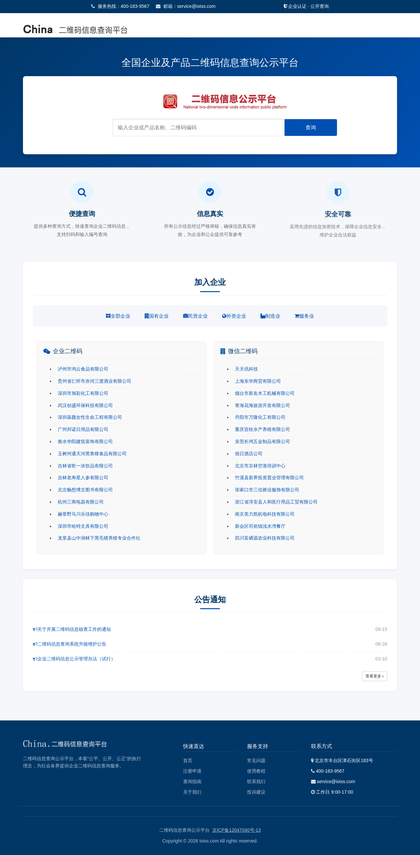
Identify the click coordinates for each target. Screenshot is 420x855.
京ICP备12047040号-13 (236, 830)
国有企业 (157, 316)
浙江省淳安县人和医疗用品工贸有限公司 (276, 501)
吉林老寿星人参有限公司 (83, 477)
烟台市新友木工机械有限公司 (265, 393)
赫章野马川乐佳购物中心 (83, 514)
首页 (187, 760)
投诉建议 (256, 792)
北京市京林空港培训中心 (260, 465)
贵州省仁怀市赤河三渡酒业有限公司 (94, 381)
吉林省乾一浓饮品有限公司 (85, 465)
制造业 (270, 316)
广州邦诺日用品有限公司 (83, 429)
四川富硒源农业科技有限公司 (265, 538)
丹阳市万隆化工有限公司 (260, 417)
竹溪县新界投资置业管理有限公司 (269, 477)
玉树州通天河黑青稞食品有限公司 (92, 453)
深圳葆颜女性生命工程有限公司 (90, 417)
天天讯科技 (246, 369)
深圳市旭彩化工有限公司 (83, 393)
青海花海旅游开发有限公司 (262, 405)
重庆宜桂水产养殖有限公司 (262, 429)
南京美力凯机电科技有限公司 (265, 514)
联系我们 (256, 781)
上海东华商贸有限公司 (258, 381)
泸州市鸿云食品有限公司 (83, 369)
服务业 (304, 316)
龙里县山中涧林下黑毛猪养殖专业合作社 (99, 538)
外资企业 (234, 316)
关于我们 (192, 792)
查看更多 (375, 676)
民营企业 (195, 316)
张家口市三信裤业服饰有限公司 (267, 489)
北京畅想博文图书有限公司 (85, 489)
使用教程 (256, 771)
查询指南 (192, 781)
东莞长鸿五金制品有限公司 (262, 441)
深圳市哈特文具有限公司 (83, 526)
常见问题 (256, 760)
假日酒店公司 (248, 453)
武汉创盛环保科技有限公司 (85, 405)
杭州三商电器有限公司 (81, 501)
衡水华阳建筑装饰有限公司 (85, 441)
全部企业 (118, 316)
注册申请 (192, 771)
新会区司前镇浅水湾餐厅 (260, 526)
